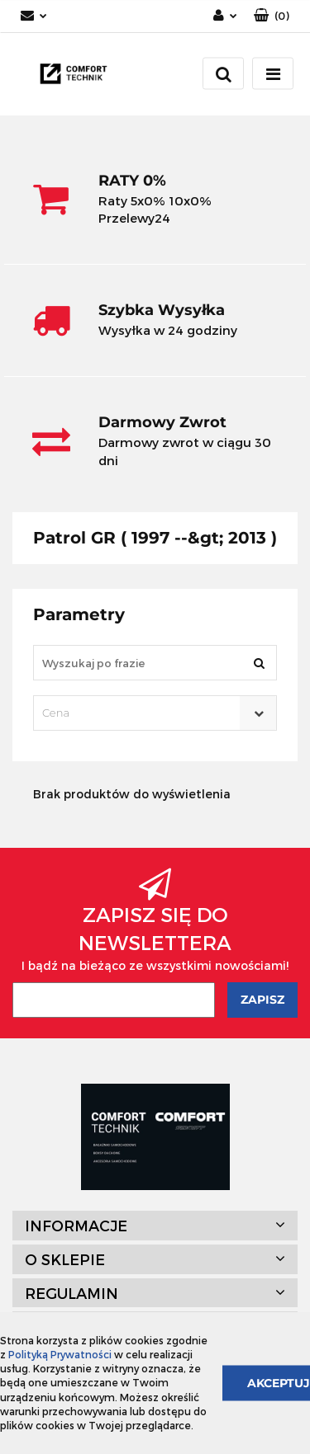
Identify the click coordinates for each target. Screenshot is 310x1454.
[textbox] (140, 713)
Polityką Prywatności (60, 1354)
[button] (272, 16)
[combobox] (155, 713)
